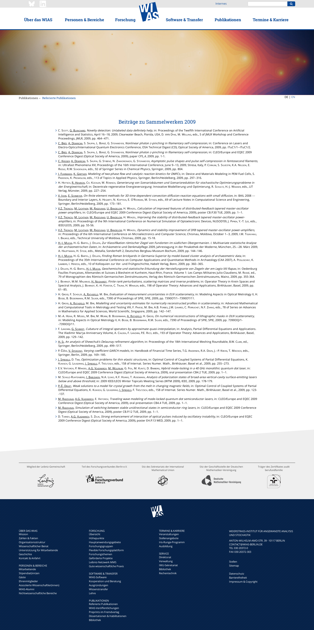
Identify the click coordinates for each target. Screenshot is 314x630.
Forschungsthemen (100, 554)
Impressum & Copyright (243, 581)
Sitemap (234, 565)
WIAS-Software (98, 577)
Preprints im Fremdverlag (104, 612)
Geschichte (25, 554)
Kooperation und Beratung (105, 581)
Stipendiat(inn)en (29, 573)
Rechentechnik (168, 573)
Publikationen (228, 19)
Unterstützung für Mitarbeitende (38, 550)
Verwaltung (166, 561)
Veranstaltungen (169, 534)
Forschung (125, 19)
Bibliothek (95, 620)
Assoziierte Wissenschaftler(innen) (39, 585)
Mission (23, 534)
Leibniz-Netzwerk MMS (102, 562)
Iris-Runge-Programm (172, 542)
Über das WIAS (38, 19)
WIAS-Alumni (26, 589)
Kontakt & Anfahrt (29, 558)
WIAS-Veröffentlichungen (104, 608)
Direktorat (165, 557)
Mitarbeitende (27, 569)
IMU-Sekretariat (168, 565)
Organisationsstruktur (32, 542)
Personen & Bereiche (84, 19)
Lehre (92, 593)
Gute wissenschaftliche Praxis (106, 566)
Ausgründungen (98, 585)
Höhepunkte (96, 538)
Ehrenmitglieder (28, 581)
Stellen (233, 561)
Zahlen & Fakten (28, 538)
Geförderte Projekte (101, 558)
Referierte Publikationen (59, 98)
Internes (221, 3)
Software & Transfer (184, 19)
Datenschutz (236, 573)
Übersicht (94, 534)
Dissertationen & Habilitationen (107, 616)
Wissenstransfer (98, 589)
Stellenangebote (168, 538)
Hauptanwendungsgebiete (105, 542)
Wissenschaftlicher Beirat (33, 546)
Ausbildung (165, 546)
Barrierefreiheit (238, 577)
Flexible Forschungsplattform (106, 550)
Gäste (22, 577)
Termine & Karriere (271, 19)
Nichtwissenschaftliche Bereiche (38, 593)
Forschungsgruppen (101, 546)
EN (293, 97)
